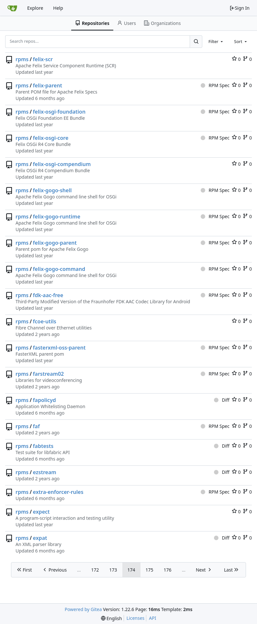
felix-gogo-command (59, 269)
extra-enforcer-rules (58, 492)
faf (36, 426)
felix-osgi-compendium (62, 164)
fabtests (43, 446)
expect (41, 511)
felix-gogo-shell (52, 190)
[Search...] (196, 41)
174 (131, 570)
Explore (35, 8)
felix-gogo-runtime (56, 216)
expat (40, 538)
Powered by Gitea (83, 609)
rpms (22, 59)
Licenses (136, 618)
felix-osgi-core (51, 138)
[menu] (111, 618)
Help (58, 8)
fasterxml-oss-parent (59, 347)
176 (168, 570)
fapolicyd (44, 400)
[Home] (12, 8)
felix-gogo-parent (55, 243)
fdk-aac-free (48, 295)
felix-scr (43, 59)
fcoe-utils (44, 321)
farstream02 (48, 374)
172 (95, 570)
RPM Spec (215, 85)
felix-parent (47, 85)
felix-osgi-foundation (59, 111)
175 (149, 570)
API (152, 618)
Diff (221, 400)
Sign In (239, 8)
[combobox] (216, 41)
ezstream (44, 472)
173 (113, 570)
